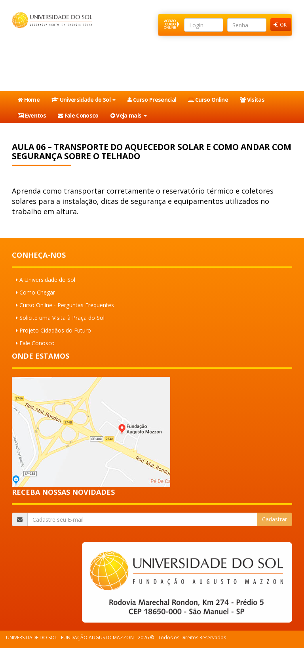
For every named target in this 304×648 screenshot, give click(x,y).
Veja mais (128, 115)
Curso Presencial (151, 99)
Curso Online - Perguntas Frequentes (66, 305)
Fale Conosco (78, 115)
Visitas (252, 99)
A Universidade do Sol (47, 279)
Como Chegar (37, 292)
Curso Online (208, 99)
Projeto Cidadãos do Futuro (55, 330)
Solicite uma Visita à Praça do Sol (61, 317)
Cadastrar (274, 519)
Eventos (32, 115)
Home (29, 99)
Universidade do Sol (83, 99)
